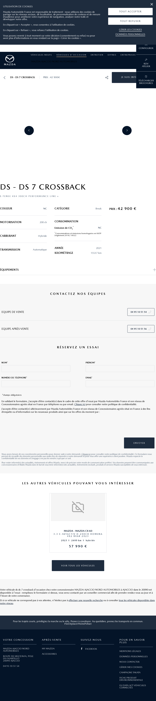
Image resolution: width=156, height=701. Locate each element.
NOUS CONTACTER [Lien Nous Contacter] (129, 661)
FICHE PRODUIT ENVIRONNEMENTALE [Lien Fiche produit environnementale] (131, 678)
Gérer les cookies (130, 29)
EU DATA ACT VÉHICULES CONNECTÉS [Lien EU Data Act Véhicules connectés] (132, 686)
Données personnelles (130, 34)
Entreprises (128, 55)
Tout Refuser (130, 21)
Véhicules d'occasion (71, 55)
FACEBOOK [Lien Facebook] (89, 649)
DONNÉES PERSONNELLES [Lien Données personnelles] (133, 656)
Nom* (5, 363)
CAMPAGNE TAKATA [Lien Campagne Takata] (129, 672)
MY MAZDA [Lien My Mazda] (48, 648)
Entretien (97, 55)
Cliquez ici (79, 404)
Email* (89, 378)
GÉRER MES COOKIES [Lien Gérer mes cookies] (130, 667)
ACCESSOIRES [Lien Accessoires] (49, 654)
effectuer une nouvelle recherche (86, 600)
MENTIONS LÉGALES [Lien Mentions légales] (130, 651)
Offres (112, 55)
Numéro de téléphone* (14, 378)
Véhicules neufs (41, 55)
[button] (130, 12)
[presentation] (132, 427)
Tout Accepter (130, 11)
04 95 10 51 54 (11, 666)
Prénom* (90, 363)
